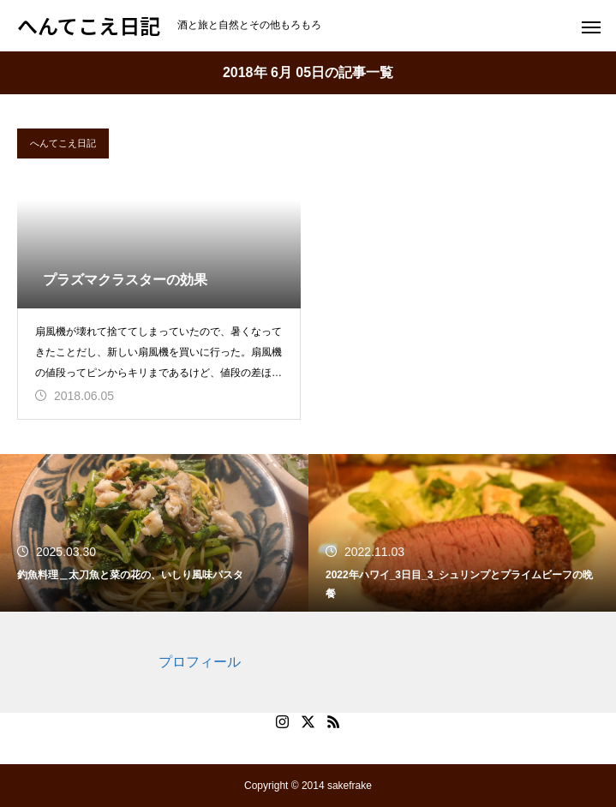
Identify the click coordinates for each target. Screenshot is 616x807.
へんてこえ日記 (63, 143)
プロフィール (199, 662)
